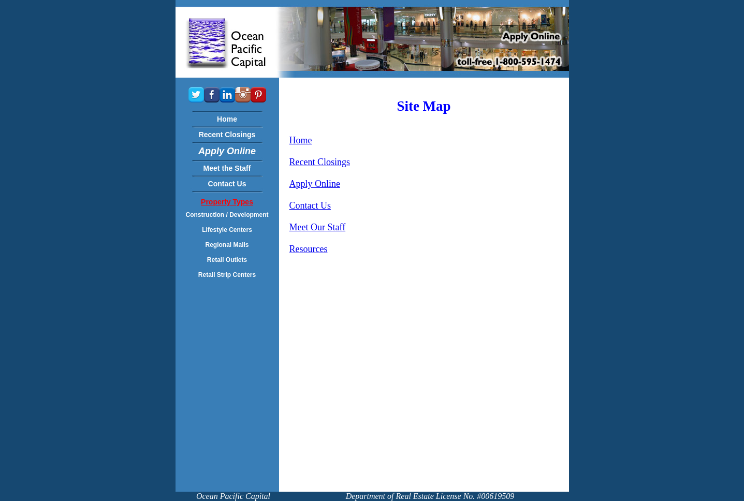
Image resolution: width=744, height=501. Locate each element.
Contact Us (310, 205)
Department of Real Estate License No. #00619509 (430, 496)
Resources (308, 249)
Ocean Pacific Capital (233, 496)
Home (300, 140)
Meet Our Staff (317, 227)
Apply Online (315, 184)
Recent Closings (320, 162)
